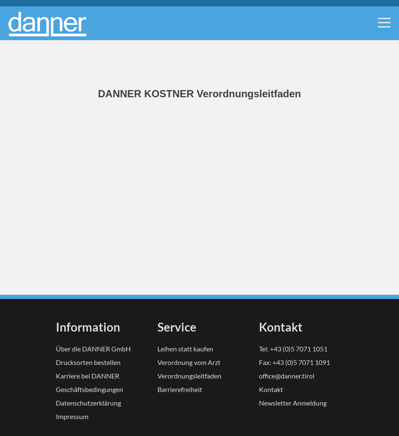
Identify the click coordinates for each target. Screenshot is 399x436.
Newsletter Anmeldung (293, 403)
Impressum (72, 416)
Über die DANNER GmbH (93, 349)
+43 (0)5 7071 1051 (298, 349)
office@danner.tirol (286, 376)
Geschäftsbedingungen (89, 389)
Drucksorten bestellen (88, 362)
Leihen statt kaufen (185, 349)
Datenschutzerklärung (88, 403)
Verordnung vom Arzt (188, 362)
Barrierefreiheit (179, 389)
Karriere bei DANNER (87, 376)
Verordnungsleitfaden (189, 376)
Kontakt (271, 389)
